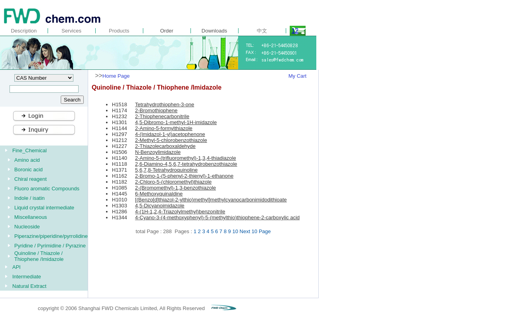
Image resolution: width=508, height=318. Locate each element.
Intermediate (26, 277)
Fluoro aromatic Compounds (46, 189)
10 (235, 231)
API (16, 267)
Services (71, 31)
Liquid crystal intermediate (44, 208)
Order (166, 31)
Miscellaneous (30, 217)
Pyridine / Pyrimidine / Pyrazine (50, 246)
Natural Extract (29, 286)
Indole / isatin (29, 198)
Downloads (214, 31)
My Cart (298, 76)
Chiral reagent (30, 179)
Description (24, 31)
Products (119, 31)
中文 (262, 31)
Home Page (116, 76)
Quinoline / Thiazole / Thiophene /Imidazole (39, 256)
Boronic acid (28, 169)
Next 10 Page (255, 231)
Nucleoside (27, 227)
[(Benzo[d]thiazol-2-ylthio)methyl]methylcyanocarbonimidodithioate (211, 200)
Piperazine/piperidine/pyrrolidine (51, 236)
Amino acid (27, 160)
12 (294, 30)
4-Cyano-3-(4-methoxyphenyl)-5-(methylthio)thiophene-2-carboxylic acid (217, 217)
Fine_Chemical (29, 150)
